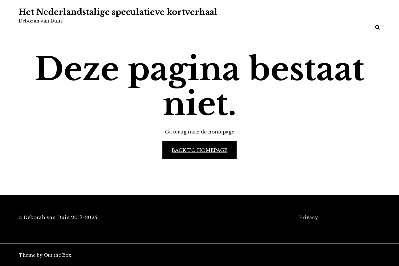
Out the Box (57, 255)
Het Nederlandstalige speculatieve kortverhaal (118, 12)
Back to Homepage (199, 150)
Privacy (308, 217)
